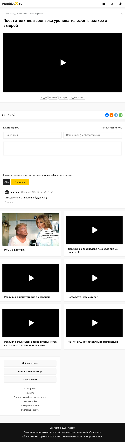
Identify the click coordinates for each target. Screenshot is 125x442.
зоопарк (53, 98)
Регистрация (30, 388)
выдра (44, 98)
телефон (63, 98)
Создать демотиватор (30, 371)
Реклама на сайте (30, 410)
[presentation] (28, 164)
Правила (30, 393)
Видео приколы (37, 14)
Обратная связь (30, 436)
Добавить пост (30, 363)
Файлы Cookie (30, 401)
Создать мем (30, 379)
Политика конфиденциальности (30, 397)
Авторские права (30, 405)
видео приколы (77, 98)
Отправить (20, 182)
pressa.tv (23, 14)
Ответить (9, 202)
